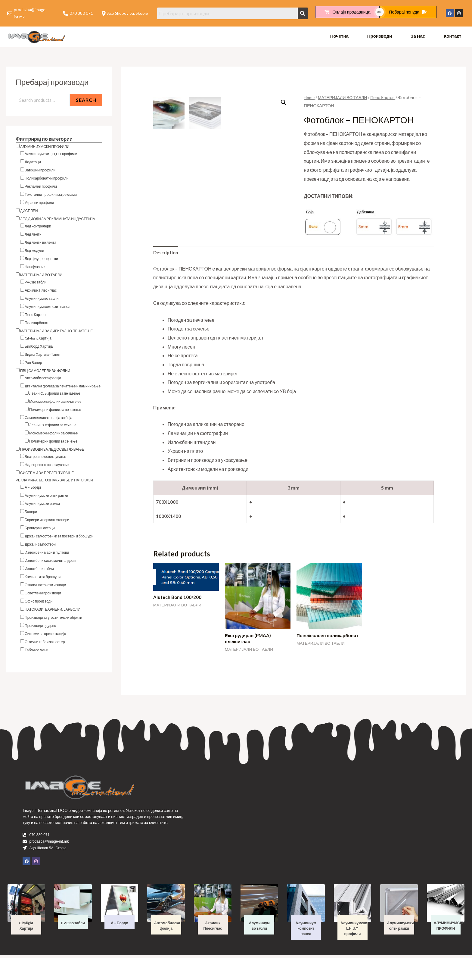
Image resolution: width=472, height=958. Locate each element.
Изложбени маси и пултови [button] (47, 554)
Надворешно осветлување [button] (47, 466)
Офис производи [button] (38, 603)
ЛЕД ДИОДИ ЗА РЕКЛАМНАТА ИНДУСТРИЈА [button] (57, 220)
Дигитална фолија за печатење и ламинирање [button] (63, 388)
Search (86, 101)
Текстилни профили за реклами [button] (51, 196)
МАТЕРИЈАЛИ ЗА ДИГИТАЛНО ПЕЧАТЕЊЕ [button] (56, 332)
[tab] (166, 254)
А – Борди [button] (33, 489)
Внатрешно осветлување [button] (45, 458)
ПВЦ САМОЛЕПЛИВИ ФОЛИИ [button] (45, 372)
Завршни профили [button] (40, 172)
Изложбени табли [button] (39, 570)
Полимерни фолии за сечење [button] (53, 443)
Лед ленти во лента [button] (40, 244)
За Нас (418, 37)
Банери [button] (31, 513)
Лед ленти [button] (33, 236)
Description (166, 254)
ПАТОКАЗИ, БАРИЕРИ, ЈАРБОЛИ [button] (52, 611)
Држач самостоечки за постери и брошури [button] (59, 538)
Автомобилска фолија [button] (43, 379)
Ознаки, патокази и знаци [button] (45, 586)
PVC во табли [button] (35, 284)
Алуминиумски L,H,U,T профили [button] (51, 155)
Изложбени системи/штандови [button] (50, 562)
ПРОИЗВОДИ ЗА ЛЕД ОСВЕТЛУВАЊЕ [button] (52, 451)
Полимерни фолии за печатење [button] (55, 411)
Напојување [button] (35, 268)
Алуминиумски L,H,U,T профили (353, 931)
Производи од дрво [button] (40, 627)
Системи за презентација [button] (45, 635)
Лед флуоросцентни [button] (41, 260)
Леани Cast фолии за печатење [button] (54, 395)
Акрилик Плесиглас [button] (41, 292)
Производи (379, 37)
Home (309, 98)
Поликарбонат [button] (37, 324)
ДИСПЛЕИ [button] (29, 212)
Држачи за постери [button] (40, 546)
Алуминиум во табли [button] (41, 300)
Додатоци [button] (33, 163)
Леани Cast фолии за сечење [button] (52, 426)
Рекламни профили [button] (41, 188)
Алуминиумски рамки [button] (42, 505)
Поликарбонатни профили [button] (46, 180)
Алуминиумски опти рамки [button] (46, 497)
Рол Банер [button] (33, 364)
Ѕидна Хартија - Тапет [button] (43, 356)
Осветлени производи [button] (43, 595)
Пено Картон (387, 98)
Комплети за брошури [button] (43, 578)
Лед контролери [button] (38, 228)
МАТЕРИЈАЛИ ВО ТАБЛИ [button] (41, 276)
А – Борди (119, 926)
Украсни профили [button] (39, 204)
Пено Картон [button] (35, 316)
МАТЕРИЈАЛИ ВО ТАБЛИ (345, 98)
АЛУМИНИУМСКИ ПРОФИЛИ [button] (45, 148)
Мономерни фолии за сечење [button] (53, 435)
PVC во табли (73, 926)
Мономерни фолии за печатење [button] (55, 403)
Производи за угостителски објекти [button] (53, 619)
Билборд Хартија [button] (39, 348)
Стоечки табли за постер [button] (45, 643)
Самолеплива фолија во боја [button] (48, 419)
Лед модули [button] (34, 252)
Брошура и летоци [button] (40, 530)
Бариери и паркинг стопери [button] (47, 521)
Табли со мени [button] (36, 652)
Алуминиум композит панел (306, 931)
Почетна (339, 37)
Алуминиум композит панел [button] (47, 308)
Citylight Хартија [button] (38, 340)
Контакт (452, 37)
